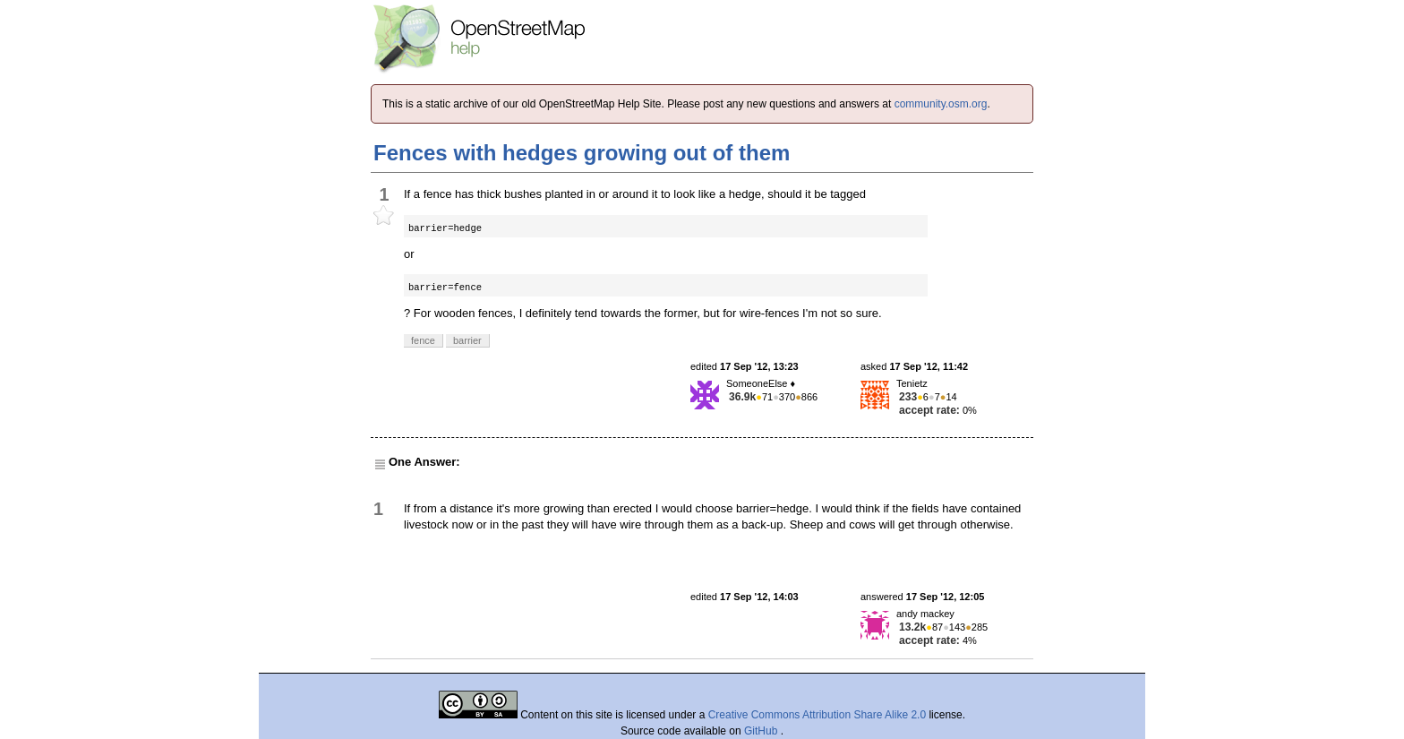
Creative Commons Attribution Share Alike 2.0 (817, 715)
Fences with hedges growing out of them (581, 153)
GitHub (762, 731)
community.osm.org (941, 104)
